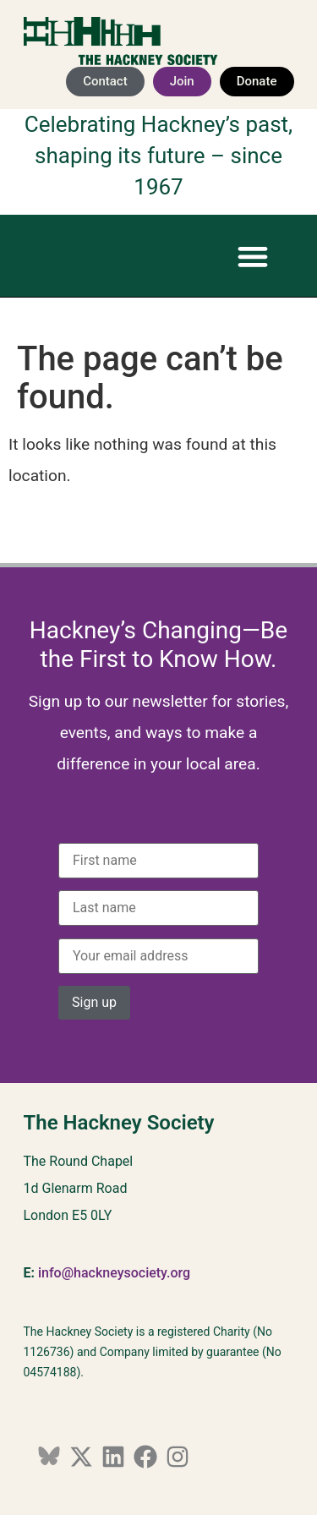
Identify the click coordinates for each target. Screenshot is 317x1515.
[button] (253, 256)
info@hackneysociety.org (114, 1273)
